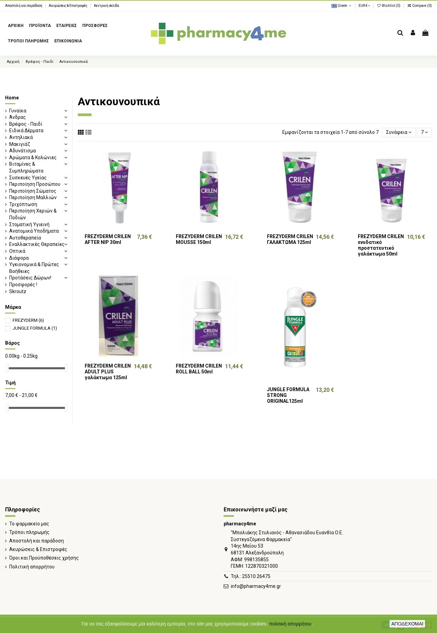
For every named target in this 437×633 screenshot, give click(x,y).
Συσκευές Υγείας (28, 177)
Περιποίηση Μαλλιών (33, 197)
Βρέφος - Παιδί (25, 124)
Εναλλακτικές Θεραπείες (37, 244)
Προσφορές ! (23, 284)
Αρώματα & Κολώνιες (33, 157)
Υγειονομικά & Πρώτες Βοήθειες (34, 268)
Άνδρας (17, 117)
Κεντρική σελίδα (106, 6)
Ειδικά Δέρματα (26, 130)
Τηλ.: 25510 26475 (250, 576)
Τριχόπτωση (23, 204)
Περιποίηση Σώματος (32, 191)
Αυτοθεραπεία (25, 237)
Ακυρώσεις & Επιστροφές (68, 6)
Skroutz (17, 291)
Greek (342, 6)
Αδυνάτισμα (22, 150)
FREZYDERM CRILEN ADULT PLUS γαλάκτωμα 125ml (108, 371)
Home (12, 97)
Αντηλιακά (21, 137)
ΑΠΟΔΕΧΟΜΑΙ (407, 624)
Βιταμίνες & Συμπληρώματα (26, 167)
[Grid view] (81, 132)
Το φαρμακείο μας (29, 523)
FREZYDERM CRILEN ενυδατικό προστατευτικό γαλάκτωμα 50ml (381, 245)
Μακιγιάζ (19, 144)
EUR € (364, 6)
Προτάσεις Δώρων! (30, 277)
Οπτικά (17, 251)
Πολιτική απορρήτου (32, 566)
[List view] (88, 132)
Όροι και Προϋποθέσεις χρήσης (44, 558)
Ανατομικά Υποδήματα (34, 231)
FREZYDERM (28, 320)
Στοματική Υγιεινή (29, 224)
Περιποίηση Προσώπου (34, 184)
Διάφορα (19, 258)
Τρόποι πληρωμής (29, 532)
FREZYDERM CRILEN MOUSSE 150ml (199, 239)
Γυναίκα (17, 110)
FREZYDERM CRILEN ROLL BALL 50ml (199, 368)
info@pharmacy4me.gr (256, 586)
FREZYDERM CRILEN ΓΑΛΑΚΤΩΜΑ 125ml (290, 239)
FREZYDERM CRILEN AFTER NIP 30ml (108, 239)
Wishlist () (389, 6)
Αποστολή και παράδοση (24, 6)
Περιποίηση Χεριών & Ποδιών (33, 214)
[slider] (7, 368)
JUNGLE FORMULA (35, 328)
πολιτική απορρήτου (290, 624)
